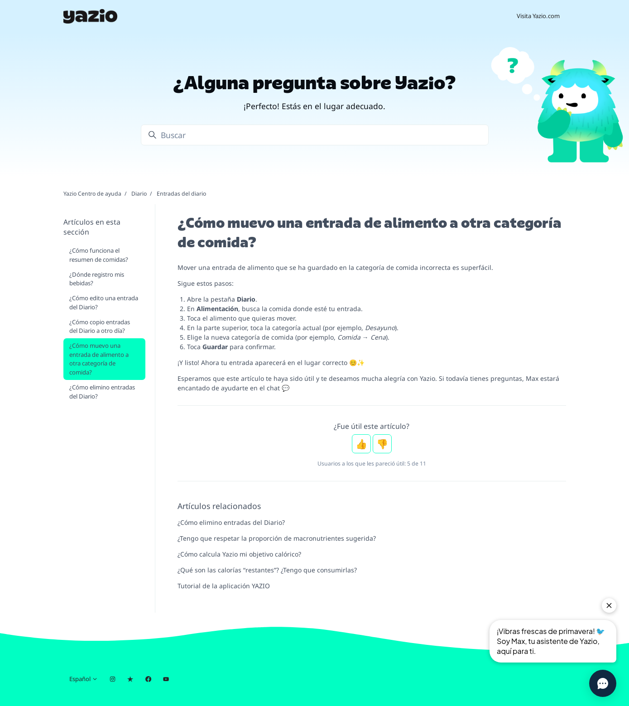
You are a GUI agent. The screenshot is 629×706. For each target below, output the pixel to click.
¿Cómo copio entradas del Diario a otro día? (99, 326)
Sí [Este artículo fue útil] (361, 443)
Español (83, 679)
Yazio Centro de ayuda (92, 193)
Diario (139, 193)
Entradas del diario (181, 193)
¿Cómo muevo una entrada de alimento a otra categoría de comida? (99, 358)
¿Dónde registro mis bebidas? (96, 279)
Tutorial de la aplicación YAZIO (224, 585)
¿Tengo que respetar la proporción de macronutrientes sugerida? (277, 538)
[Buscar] (315, 135)
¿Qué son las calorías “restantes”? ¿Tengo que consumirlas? (267, 570)
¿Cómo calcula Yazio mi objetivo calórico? (239, 554)
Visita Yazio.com (538, 16)
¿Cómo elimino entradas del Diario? (231, 522)
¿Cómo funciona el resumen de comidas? (98, 255)
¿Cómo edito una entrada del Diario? (103, 302)
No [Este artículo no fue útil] (382, 443)
